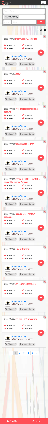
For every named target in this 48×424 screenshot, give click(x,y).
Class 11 (10, 64)
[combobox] (24, 11)
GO (41, 22)
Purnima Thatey (19, 56)
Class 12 (10, 99)
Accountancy (27, 64)
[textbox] (24, 11)
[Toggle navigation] (43, 2)
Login (36, 421)
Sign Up (12, 421)
